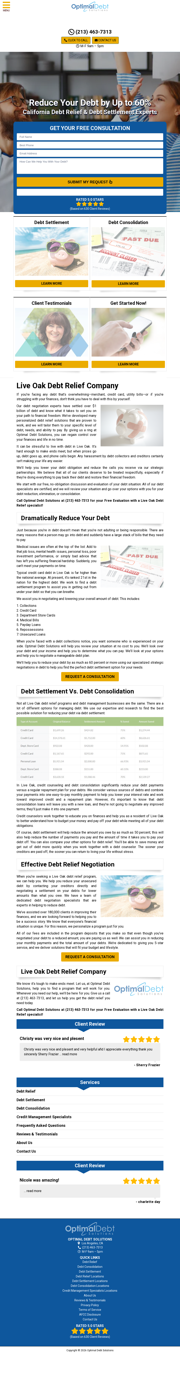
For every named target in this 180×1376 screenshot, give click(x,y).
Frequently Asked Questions (41, 1125)
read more (69, 1054)
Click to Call (76, 40)
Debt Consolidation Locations (90, 1285)
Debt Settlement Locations (90, 1281)
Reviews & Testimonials (37, 1134)
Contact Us (105, 40)
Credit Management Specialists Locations (89, 1290)
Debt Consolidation (33, 1108)
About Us (24, 1142)
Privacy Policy (90, 1305)
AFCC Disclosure (90, 1314)
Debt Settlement (31, 1100)
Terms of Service (90, 1309)
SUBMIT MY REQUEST (90, 182)
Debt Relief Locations (90, 1276)
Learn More (51, 283)
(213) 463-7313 (90, 32)
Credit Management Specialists (44, 1117)
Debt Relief (26, 1091)
